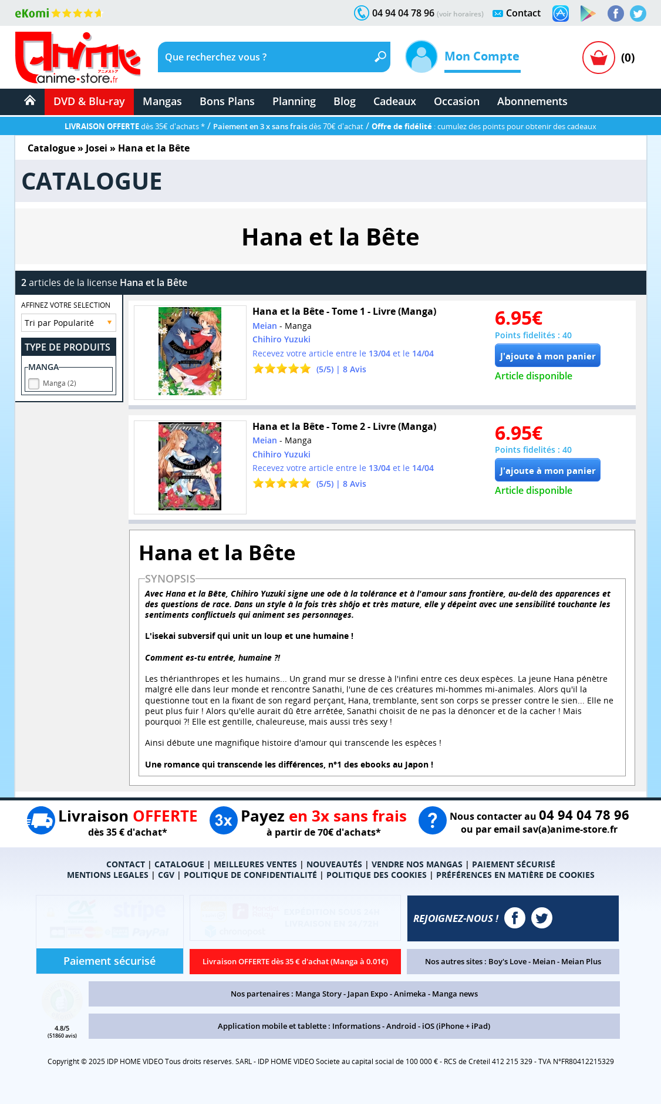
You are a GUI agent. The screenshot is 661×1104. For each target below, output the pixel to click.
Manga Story (318, 993)
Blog (344, 101)
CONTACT (125, 864)
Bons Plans (227, 101)
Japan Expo (368, 993)
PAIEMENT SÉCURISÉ (513, 864)
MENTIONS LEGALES (108, 874)
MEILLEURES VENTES (255, 864)
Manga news (455, 993)
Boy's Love (507, 961)
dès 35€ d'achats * (135, 126)
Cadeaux (394, 101)
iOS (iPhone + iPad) (456, 1026)
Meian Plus (581, 961)
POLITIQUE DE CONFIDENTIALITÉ (250, 874)
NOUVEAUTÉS (334, 864)
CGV (166, 874)
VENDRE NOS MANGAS (417, 864)
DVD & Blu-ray (89, 101)
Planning (294, 101)
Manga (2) (59, 381)
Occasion (457, 101)
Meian (543, 961)
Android (401, 1026)
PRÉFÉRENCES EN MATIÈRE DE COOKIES (515, 874)
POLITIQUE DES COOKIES (376, 874)
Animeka (410, 993)
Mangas (162, 101)
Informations (356, 1026)
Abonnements (532, 101)
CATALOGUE (179, 864)
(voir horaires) (460, 14)
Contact (523, 12)
